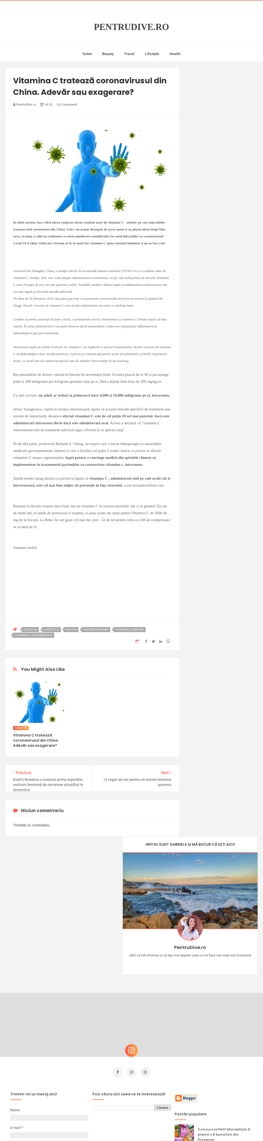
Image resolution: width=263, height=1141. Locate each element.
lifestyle (51, 629)
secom (71, 629)
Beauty (108, 54)
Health (175, 54)
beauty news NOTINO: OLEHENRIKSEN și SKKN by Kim (224, 1085)
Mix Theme (174, 1127)
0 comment (66, 104)
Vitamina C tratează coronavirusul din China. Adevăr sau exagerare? (36, 740)
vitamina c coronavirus (33, 635)
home (87, 54)
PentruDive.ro (131, 27)
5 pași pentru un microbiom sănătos (222, 1061)
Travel (129, 54)
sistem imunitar (96, 629)
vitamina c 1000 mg (130, 629)
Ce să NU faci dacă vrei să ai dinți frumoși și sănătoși (223, 1010)
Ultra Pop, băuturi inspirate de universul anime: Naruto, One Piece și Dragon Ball (225, 1037)
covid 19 (30, 629)
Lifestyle (152, 54)
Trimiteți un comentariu (31, 825)
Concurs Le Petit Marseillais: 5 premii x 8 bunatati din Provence (224, 986)
